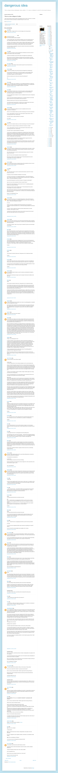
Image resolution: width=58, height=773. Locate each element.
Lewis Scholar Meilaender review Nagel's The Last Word (51, 55)
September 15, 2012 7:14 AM (11, 723)
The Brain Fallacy (50, 80)
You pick (21, 722)
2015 (49, 40)
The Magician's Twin (51, 83)
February (50, 135)
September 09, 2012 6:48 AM (11, 277)
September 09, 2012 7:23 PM (11, 578)
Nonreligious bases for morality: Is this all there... (51, 112)
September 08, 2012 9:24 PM (11, 86)
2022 (49, 31)
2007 (49, 143)
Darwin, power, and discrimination (51, 115)
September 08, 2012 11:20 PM (11, 165)
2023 (49, 30)
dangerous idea (16, 5)
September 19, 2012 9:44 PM (11, 756)
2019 (49, 35)
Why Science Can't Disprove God (51, 59)
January (50, 136)
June (50, 130)
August (50, 127)
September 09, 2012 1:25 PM (11, 428)
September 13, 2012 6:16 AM (11, 605)
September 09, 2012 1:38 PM (11, 437)
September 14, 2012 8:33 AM (11, 693)
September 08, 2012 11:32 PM (11, 216)
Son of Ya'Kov (9, 358)
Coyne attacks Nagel (51, 87)
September (51, 51)
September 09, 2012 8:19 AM (11, 314)
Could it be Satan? (50, 69)
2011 (49, 138)
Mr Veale (8, 250)
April (50, 132)
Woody (8, 82)
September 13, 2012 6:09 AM (11, 593)
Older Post (34, 760)
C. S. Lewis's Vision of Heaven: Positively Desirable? (51, 98)
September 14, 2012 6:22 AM (11, 684)
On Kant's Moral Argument (51, 102)
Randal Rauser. (8, 21)
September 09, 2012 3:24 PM (11, 466)
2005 (49, 146)
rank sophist (9, 63)
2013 (49, 43)
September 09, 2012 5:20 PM (11, 529)
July (50, 128)
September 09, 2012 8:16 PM (11, 587)
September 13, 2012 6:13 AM (11, 598)
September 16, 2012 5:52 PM (11, 740)
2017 (49, 38)
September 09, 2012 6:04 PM (11, 539)
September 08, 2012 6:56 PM (11, 60)
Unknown (8, 69)
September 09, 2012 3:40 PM (11, 484)
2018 (49, 36)
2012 (49, 44)
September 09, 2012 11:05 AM (11, 355)
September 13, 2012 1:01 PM (11, 662)
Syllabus (8, 337)
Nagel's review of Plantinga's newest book (51, 91)
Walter (8, 229)
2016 (49, 39)
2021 (49, 32)
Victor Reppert (43, 31)
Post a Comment (8, 758)
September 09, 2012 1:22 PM (11, 412)
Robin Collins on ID (51, 125)
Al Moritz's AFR (50, 85)
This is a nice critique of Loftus (51, 108)
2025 (49, 27)
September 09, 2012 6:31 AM (11, 247)
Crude (8, 29)
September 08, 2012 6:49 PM (11, 48)
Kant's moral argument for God (51, 105)
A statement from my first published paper (51, 66)
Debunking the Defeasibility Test (51, 62)
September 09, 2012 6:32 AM (11, 256)
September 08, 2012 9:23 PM (11, 79)
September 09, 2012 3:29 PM (11, 475)
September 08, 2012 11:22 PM (11, 194)
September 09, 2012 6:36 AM (11, 267)
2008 (49, 142)
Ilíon (7, 431)
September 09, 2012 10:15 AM (11, 334)
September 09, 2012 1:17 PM (11, 398)
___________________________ (12, 35)
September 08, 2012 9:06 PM (11, 66)
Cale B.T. (8, 312)
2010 (49, 139)
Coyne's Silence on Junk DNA (51, 76)
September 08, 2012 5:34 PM (11, 32)
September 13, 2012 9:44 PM (11, 676)
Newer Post (6, 760)
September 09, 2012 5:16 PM (11, 517)
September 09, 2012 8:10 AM (11, 309)
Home (20, 760)
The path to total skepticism (51, 94)
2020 (49, 34)
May (50, 131)
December (50, 45)
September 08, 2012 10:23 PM (11, 119)
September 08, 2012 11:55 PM (11, 226)
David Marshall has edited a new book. (51, 122)
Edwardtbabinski (9, 608)
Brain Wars (50, 78)
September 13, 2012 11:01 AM (11, 648)
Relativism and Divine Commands (51, 119)
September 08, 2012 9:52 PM (11, 104)
